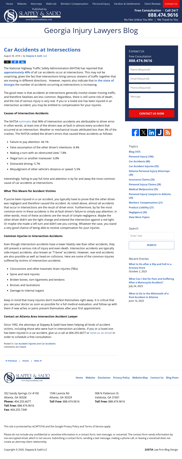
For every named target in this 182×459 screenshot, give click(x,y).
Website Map (140, 377)
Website (21, 3)
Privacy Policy (121, 377)
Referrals (51, 3)
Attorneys (36, 3)
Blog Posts (172, 377)
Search (151, 245)
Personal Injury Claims (145, 184)
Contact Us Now (151, 113)
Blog (134, 151)
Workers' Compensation (146, 202)
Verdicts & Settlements (127, 3)
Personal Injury (101, 3)
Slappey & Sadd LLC (36, 449)
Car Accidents (48, 343)
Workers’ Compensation (74, 3)
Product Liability (141, 207)
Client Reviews (152, 3)
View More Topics (139, 217)
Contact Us (171, 3)
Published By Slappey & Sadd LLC (151, 15)
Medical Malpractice (143, 189)
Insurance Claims (142, 179)
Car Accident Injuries (25, 343)
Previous (11, 360)
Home (9, 3)
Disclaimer (104, 377)
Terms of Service (94, 426)
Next (38, 360)
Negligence (138, 212)
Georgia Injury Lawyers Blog (32, 15)
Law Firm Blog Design (161, 449)
